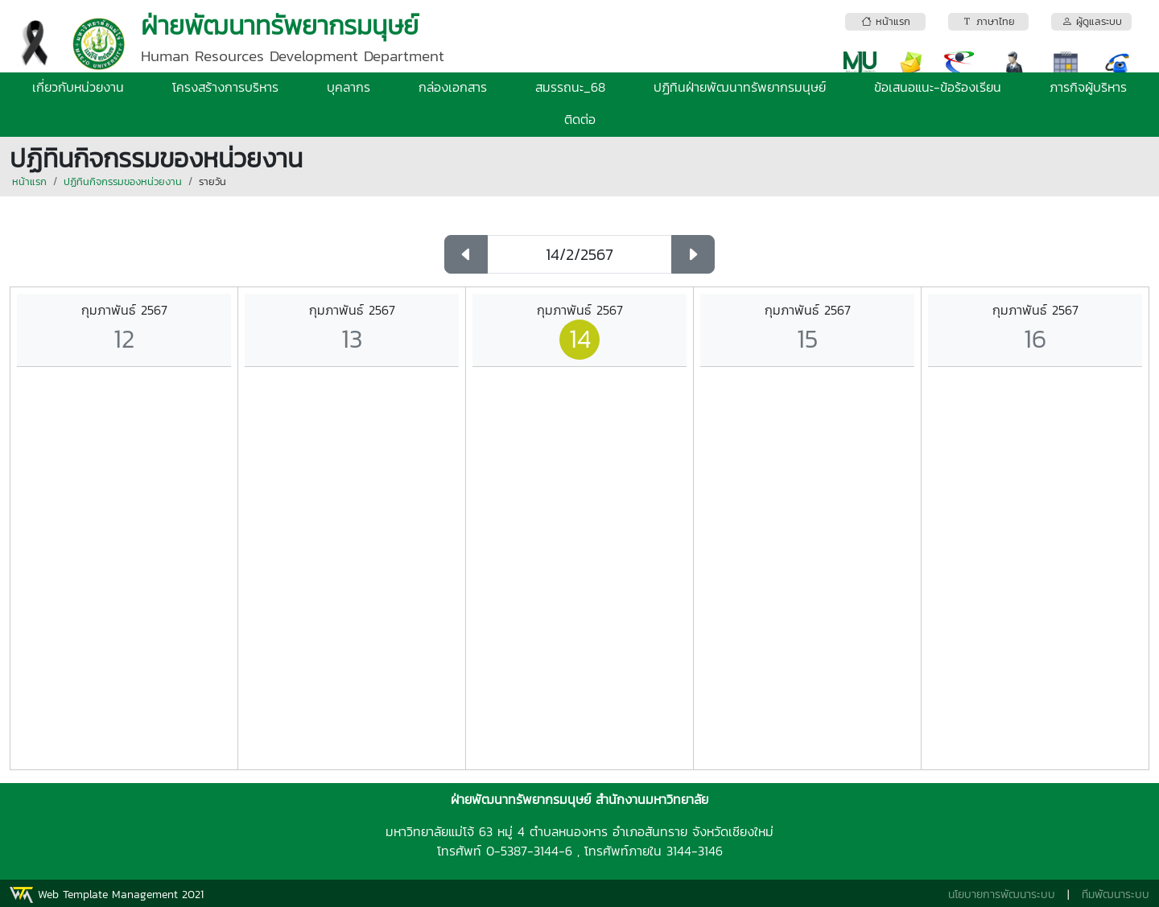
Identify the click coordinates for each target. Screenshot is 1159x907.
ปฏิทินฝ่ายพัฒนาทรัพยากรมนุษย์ (740, 87)
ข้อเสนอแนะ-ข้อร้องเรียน (937, 87)
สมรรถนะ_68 (570, 87)
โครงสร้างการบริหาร (225, 87)
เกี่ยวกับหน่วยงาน (78, 87)
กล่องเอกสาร (453, 87)
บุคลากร (348, 87)
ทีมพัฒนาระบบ (1115, 894)
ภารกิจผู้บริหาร (1088, 87)
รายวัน (212, 181)
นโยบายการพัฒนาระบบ (1001, 894)
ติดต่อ (580, 119)
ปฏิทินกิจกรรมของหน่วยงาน (123, 181)
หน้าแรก (29, 181)
